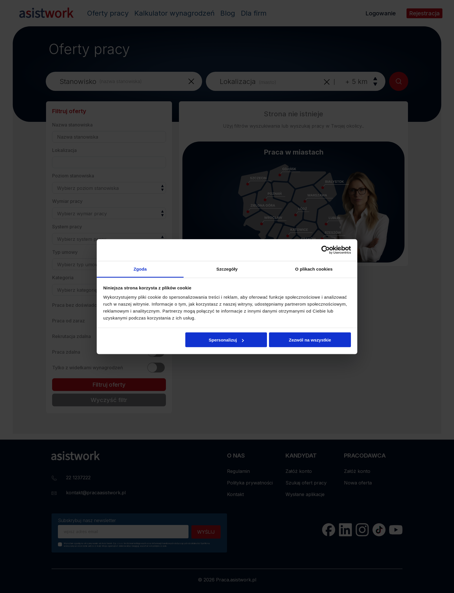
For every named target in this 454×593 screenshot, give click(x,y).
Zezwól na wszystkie (310, 339)
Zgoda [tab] (140, 268)
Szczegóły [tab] (226, 268)
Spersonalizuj (226, 339)
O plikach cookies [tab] (313, 268)
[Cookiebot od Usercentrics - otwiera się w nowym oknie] (325, 250)
